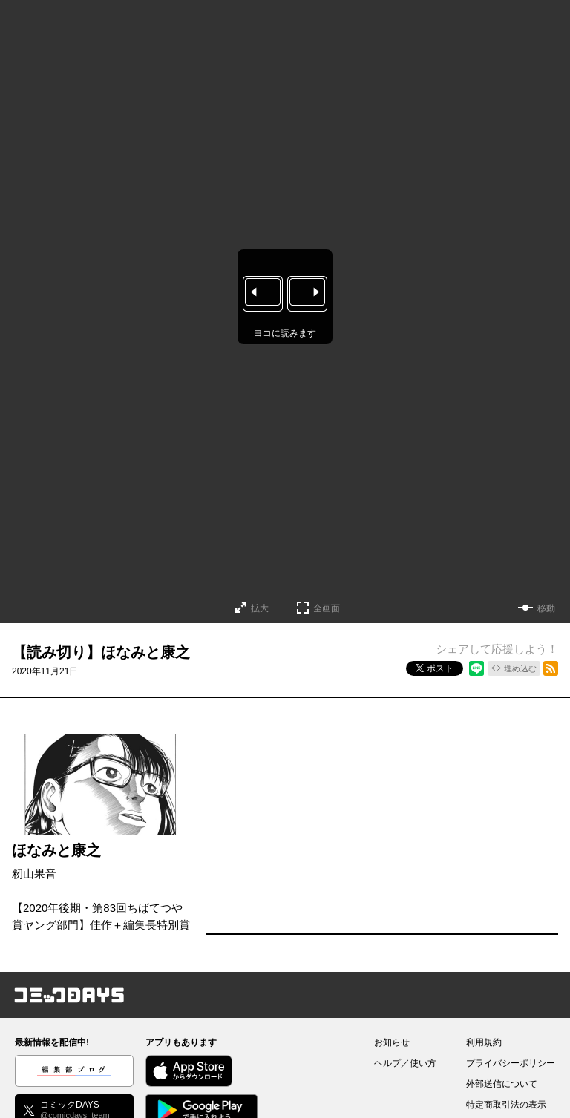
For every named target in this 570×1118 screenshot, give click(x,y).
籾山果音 (34, 873)
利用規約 (484, 1042)
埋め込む (520, 668)
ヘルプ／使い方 (405, 1063)
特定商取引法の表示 (506, 1104)
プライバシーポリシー (510, 1063)
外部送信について (501, 1084)
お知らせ (392, 1042)
